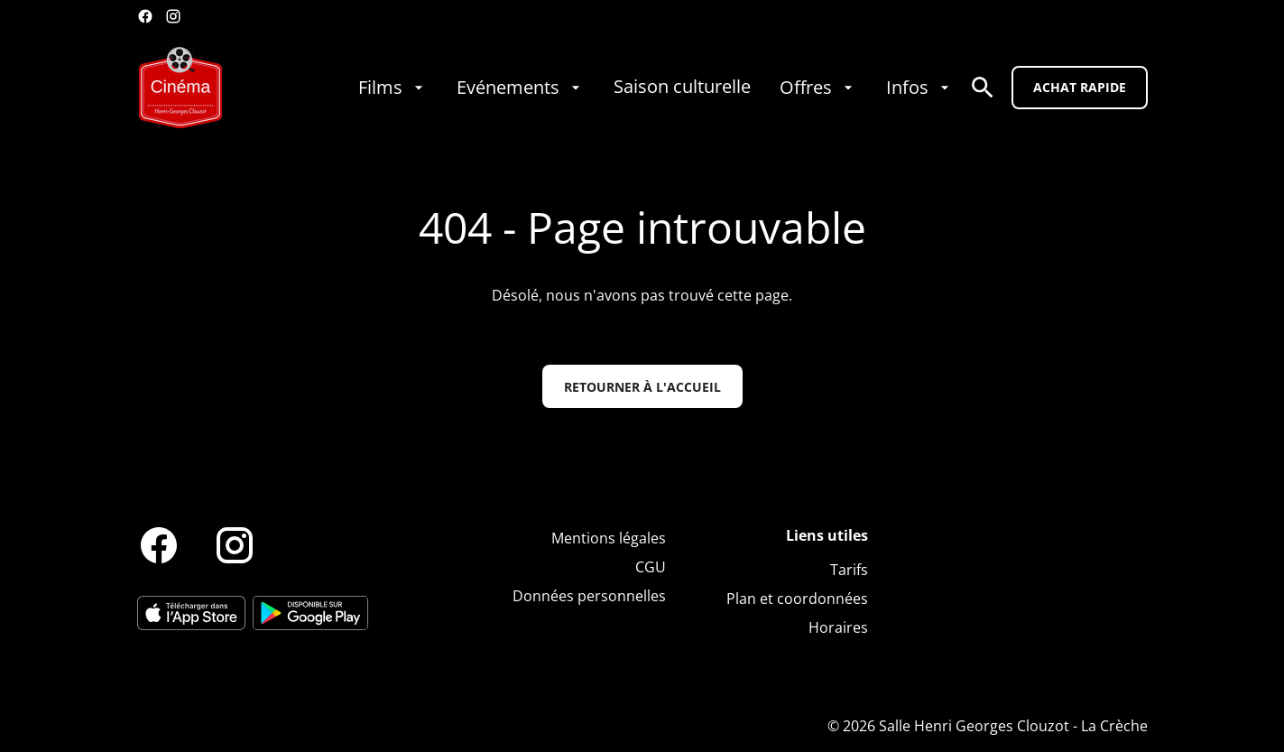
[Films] (393, 88)
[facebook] (145, 16)
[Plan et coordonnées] (797, 598)
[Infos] (920, 88)
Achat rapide (1079, 87)
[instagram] (173, 16)
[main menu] (656, 88)
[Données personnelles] (589, 595)
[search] (982, 87)
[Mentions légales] (608, 538)
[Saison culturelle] (682, 88)
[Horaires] (838, 627)
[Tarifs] (849, 569)
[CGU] (650, 566)
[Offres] (818, 88)
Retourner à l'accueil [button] (642, 386)
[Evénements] (521, 88)
